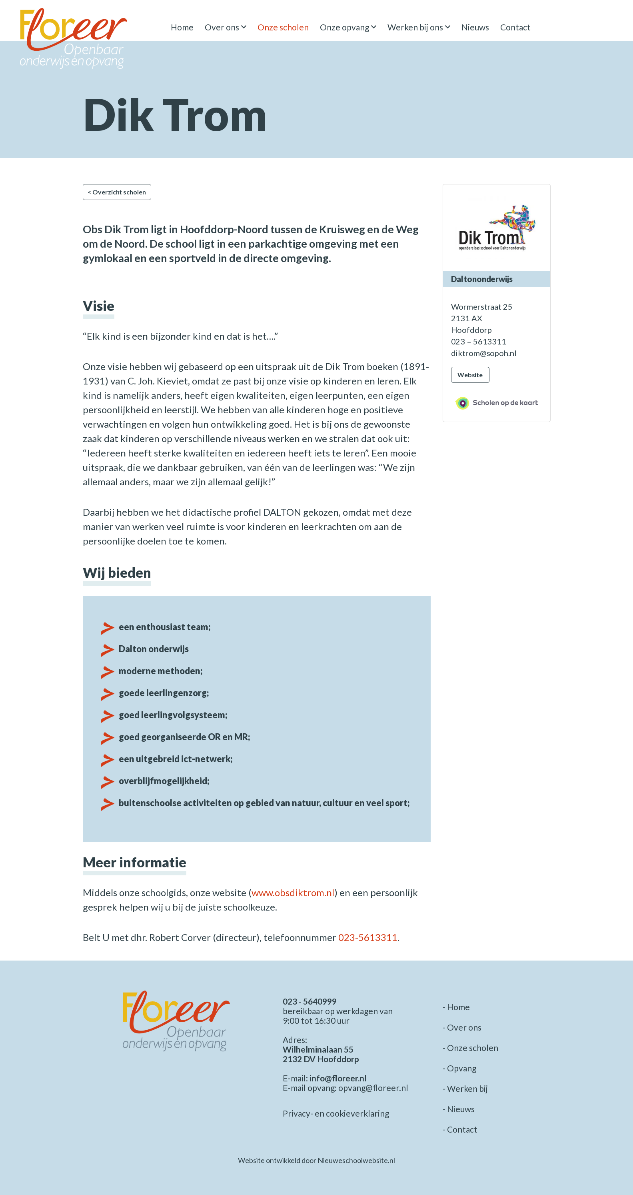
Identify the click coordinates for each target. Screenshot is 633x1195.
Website (470, 374)
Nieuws (475, 27)
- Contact (460, 1129)
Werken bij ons (415, 27)
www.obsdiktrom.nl (293, 892)
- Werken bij (465, 1088)
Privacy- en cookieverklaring (336, 1113)
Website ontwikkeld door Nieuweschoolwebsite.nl (316, 1160)
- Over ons (462, 1027)
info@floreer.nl (338, 1078)
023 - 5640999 (310, 1001)
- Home (456, 1007)
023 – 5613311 (478, 341)
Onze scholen (283, 27)
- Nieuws (459, 1109)
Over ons (222, 27)
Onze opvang (344, 27)
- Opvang (459, 1068)
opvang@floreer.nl (373, 1088)
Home (182, 27)
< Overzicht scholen (117, 192)
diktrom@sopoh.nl (484, 353)
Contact (515, 27)
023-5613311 (367, 937)
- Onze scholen (470, 1048)
